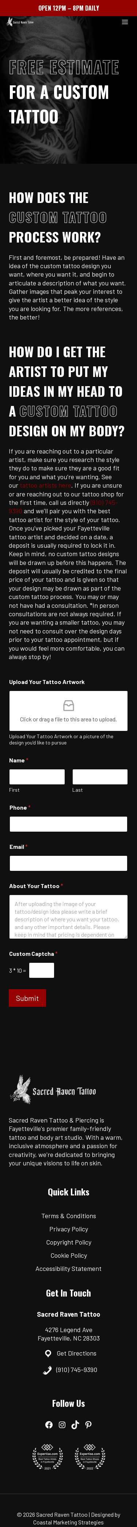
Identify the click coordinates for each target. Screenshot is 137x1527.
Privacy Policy (68, 1229)
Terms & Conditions (68, 1216)
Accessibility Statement (68, 1268)
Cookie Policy (68, 1255)
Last (77, 790)
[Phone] (68, 824)
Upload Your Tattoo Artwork (47, 681)
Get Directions (76, 1353)
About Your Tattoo (36, 885)
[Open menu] (125, 21)
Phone (20, 807)
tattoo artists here (45, 485)
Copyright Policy (68, 1242)
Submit (27, 998)
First (14, 790)
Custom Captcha (33, 953)
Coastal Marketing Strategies (68, 1522)
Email (18, 846)
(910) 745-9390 (76, 1369)
